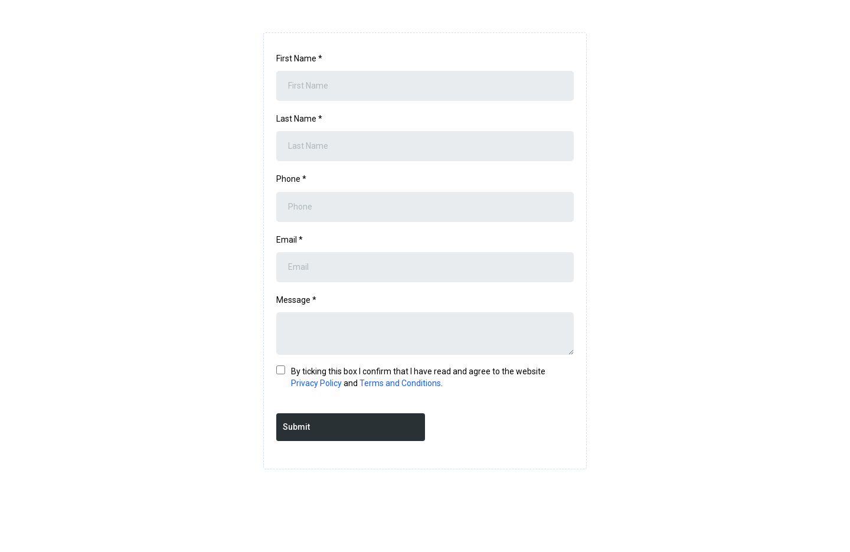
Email (289, 239)
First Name (299, 58)
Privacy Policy (316, 383)
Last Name (299, 118)
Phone (291, 179)
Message (296, 300)
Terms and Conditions (400, 383)
